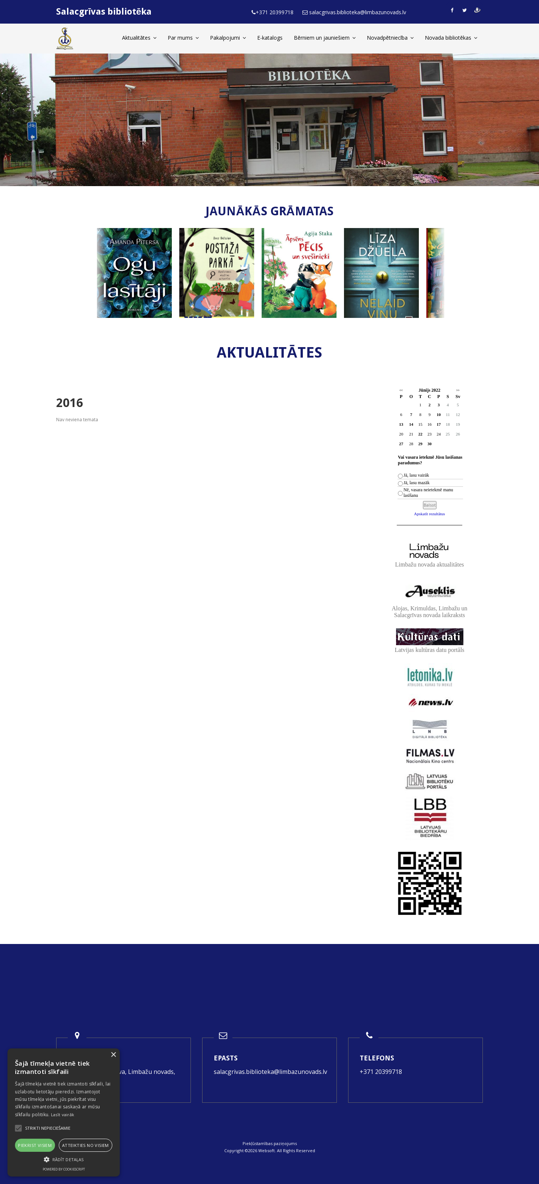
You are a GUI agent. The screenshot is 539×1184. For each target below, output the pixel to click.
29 (420, 443)
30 (429, 443)
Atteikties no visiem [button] (85, 1145)
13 (401, 424)
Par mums (183, 37)
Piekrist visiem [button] (35, 1145)
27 (401, 443)
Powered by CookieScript (64, 1169)
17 (438, 424)
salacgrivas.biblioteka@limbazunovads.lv (270, 1072)
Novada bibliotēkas (451, 37)
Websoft (266, 1150)
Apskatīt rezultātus (429, 513)
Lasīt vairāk (62, 1114)
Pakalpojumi (228, 37)
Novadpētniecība (390, 37)
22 (420, 434)
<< (401, 390)
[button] (63, 1159)
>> (458, 390)
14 (411, 424)
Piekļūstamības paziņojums (270, 1143)
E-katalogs (270, 37)
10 (438, 414)
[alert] (63, 1112)
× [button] (113, 1055)
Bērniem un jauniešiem (325, 37)
